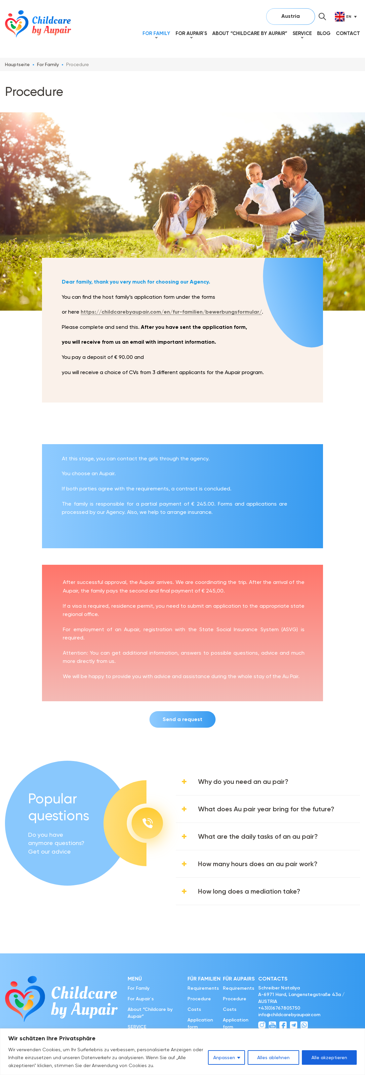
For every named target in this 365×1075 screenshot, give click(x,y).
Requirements (203, 988)
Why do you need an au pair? (243, 782)
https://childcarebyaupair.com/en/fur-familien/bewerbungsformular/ (171, 312)
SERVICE (302, 33)
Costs (194, 1009)
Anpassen (224, 1057)
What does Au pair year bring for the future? (266, 809)
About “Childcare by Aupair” (249, 33)
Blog (324, 33)
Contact (348, 33)
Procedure (199, 999)
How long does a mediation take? (249, 891)
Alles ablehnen (273, 1057)
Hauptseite (17, 64)
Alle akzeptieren (329, 1057)
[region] (182, 1051)
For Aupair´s (191, 33)
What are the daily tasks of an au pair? (258, 836)
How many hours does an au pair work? (257, 864)
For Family (156, 33)
